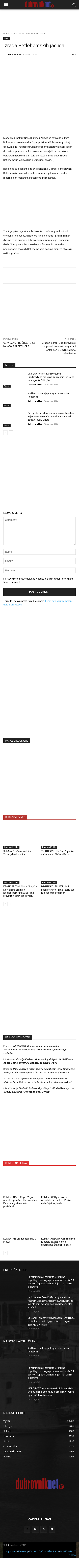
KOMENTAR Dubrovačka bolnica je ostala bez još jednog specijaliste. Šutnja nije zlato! (58, 1241)
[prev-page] (5, 432)
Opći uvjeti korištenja (49, 1551)
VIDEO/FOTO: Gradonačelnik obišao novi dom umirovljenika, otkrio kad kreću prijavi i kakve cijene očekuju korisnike (34, 1049)
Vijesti (14, 33)
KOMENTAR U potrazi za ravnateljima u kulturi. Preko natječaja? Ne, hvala (56, 1200)
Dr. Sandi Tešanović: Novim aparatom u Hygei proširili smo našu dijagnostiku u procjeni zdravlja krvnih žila (51, 1321)
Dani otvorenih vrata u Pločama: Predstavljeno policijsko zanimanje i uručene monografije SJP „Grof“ (51, 377)
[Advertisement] (39, 702)
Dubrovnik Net (15, 54)
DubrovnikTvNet (11, 847)
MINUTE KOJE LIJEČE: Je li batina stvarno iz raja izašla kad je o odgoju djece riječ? (57, 889)
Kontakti (33, 1551)
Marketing (23, 1551)
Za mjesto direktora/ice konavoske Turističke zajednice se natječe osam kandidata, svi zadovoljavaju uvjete (51, 416)
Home (6, 33)
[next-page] (11, 432)
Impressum (11, 1551)
